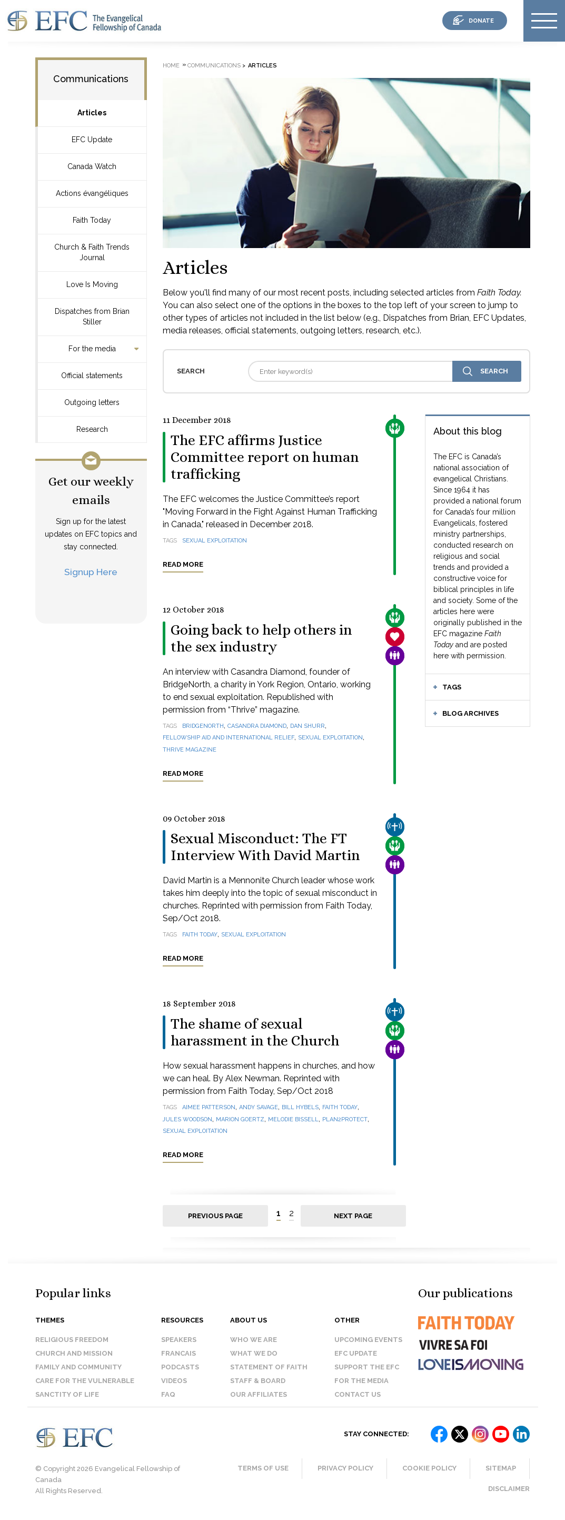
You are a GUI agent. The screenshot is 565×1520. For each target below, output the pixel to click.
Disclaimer (509, 1489)
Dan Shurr (307, 726)
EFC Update (92, 139)
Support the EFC (366, 1367)
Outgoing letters (92, 402)
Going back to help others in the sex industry (261, 638)
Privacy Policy (345, 1468)
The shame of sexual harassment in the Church (255, 1032)
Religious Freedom (71, 1340)
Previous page (215, 1216)
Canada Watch (91, 166)
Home (171, 65)
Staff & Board (257, 1381)
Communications (90, 78)
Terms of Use (263, 1468)
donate (481, 20)
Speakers (178, 1340)
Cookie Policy (429, 1468)
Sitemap (500, 1468)
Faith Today (92, 220)
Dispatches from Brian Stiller (92, 316)
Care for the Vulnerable (84, 1381)
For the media (92, 348)
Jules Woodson (187, 1119)
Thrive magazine (189, 749)
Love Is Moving (92, 284)
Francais (178, 1353)
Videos (174, 1381)
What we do (253, 1353)
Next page (353, 1216)
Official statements (92, 375)
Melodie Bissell (293, 1119)
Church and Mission (74, 1353)
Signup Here (90, 571)
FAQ (168, 1394)
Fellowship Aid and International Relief (228, 737)
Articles (91, 112)
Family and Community (78, 1367)
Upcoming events (368, 1340)
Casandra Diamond (256, 726)
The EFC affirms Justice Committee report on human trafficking (265, 457)
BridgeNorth (203, 726)
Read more (183, 564)
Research (92, 429)
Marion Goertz (240, 1119)
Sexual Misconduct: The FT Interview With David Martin (265, 847)
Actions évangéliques (92, 193)
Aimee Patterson (208, 1107)
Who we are (253, 1340)
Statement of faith (269, 1367)
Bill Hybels (300, 1107)
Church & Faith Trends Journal (92, 252)
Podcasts (180, 1367)
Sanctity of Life (67, 1394)
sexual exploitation (214, 540)
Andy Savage (258, 1107)
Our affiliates (258, 1394)
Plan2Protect (345, 1119)
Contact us (357, 1394)
